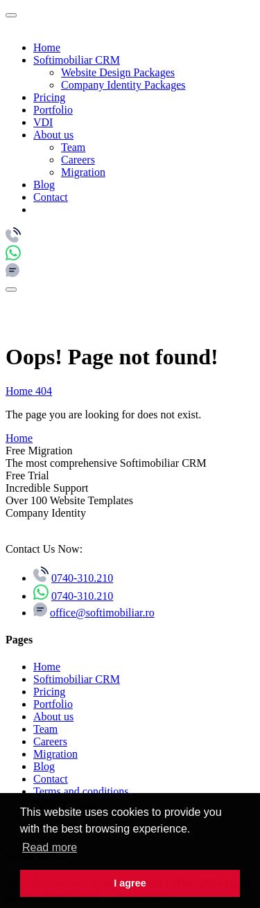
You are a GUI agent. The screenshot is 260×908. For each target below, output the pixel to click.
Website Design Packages (118, 72)
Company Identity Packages (123, 85)
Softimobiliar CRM (76, 60)
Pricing (49, 97)
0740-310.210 (82, 578)
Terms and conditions (81, 791)
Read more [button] (49, 847)
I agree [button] (130, 883)
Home (46, 47)
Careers (78, 160)
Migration (83, 172)
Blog (44, 184)
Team (73, 147)
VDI (43, 122)
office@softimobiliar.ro (102, 612)
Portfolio (53, 110)
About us (53, 135)
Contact (50, 197)
